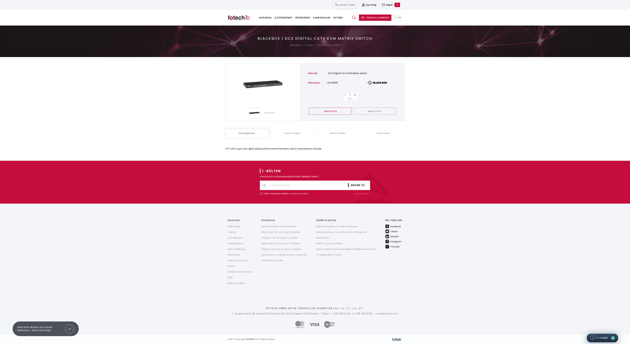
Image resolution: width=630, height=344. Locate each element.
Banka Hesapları (236, 283)
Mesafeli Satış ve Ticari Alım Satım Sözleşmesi (341, 232)
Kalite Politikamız (237, 249)
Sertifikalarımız (235, 243)
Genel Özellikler (338, 133)
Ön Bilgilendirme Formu (329, 254)
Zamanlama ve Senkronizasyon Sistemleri (284, 254)
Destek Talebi (345, 5)
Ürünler (309, 45)
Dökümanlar (383, 133)
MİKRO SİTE (374, 111)
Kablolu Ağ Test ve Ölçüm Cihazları (280, 243)
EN (397, 18)
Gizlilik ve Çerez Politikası (329, 243)
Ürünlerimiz (302, 17)
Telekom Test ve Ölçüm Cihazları (279, 237)
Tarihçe (232, 232)
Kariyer (231, 266)
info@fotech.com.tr (387, 313)
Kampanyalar (321, 17)
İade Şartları (322, 237)
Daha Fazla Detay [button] (41, 330)
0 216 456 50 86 (363, 313)
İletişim (338, 17)
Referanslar (234, 254)
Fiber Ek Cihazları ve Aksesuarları (278, 226)
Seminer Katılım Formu (240, 271)
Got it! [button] (69, 326)
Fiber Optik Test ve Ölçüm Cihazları (280, 232)
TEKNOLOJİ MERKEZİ (375, 18)
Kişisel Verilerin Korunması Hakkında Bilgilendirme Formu (346, 249)
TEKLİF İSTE (330, 111)
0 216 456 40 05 (341, 313)
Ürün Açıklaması (247, 133)
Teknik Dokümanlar (238, 260)
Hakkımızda (234, 226)
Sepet (391, 5)
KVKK (230, 277)
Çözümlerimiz (283, 17)
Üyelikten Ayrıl (362, 193)
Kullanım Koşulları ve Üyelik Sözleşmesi (337, 226)
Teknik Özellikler (292, 133)
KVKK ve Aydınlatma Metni (275, 193)
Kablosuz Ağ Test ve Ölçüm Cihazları (281, 249)
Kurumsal (265, 17)
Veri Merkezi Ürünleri (329, 45)
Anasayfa (295, 45)
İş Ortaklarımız (235, 237)
